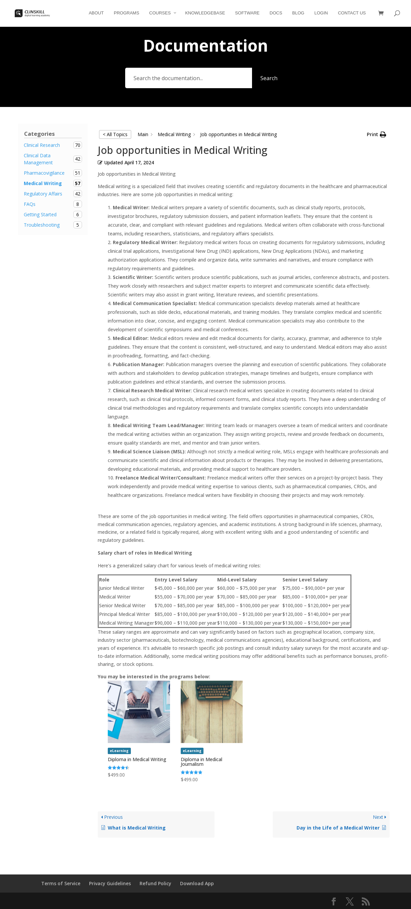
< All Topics (115, 134)
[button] (376, 134)
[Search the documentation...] (188, 78)
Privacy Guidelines (110, 883)
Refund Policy (155, 883)
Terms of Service (60, 883)
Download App (197, 883)
